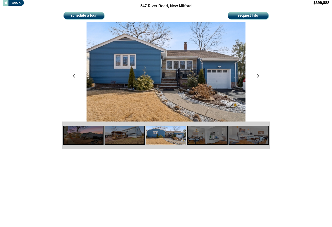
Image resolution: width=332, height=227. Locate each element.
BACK (16, 2)
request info (248, 16)
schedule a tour (84, 16)
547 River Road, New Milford (166, 6)
